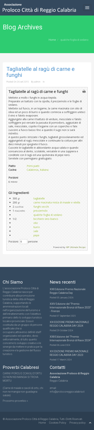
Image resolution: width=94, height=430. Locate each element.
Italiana (44, 169)
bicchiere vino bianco (45, 219)
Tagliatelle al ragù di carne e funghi (40, 72)
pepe (36, 235)
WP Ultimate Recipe (76, 247)
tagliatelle (39, 198)
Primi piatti (33, 166)
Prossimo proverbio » (15, 400)
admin (37, 82)
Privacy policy (77, 422)
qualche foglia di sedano (47, 215)
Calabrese (32, 169)
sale (35, 231)
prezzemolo (40, 210)
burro (36, 227)
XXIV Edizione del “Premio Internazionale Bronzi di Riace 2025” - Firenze (70, 307)
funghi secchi (41, 206)
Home (52, 39)
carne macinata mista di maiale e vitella (56, 202)
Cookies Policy (57, 422)
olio (35, 223)
